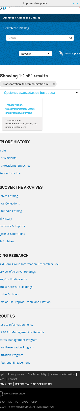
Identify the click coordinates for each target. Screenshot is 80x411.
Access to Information (62, 374)
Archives (8, 17)
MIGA (24, 401)
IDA (10, 401)
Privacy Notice (16, 374)
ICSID (34, 401)
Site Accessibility (37, 374)
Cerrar (75, 3)
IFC (16, 401)
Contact (12, 379)
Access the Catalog (28, 17)
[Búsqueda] (71, 38)
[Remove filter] (54, 84)
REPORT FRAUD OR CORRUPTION (33, 384)
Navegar (35, 53)
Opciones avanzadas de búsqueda (29, 92)
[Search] (40, 38)
